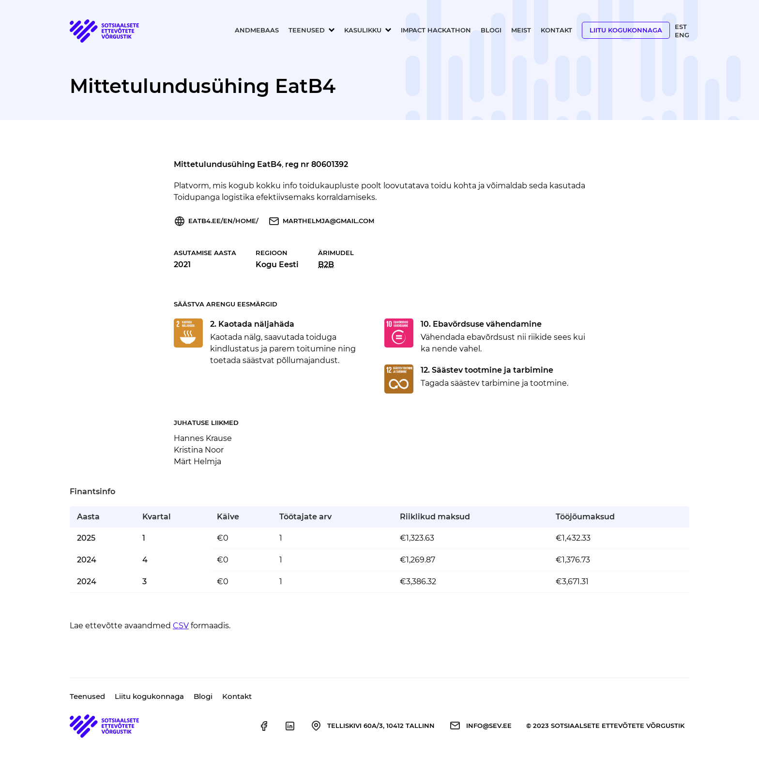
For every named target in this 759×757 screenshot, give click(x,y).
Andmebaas (257, 30)
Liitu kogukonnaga (626, 30)
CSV (181, 625)
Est (681, 26)
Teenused (306, 30)
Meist (521, 30)
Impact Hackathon (436, 30)
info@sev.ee (489, 725)
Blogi (491, 30)
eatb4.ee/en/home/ (223, 221)
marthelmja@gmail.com (328, 221)
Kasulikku (362, 30)
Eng (682, 35)
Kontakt (556, 30)
